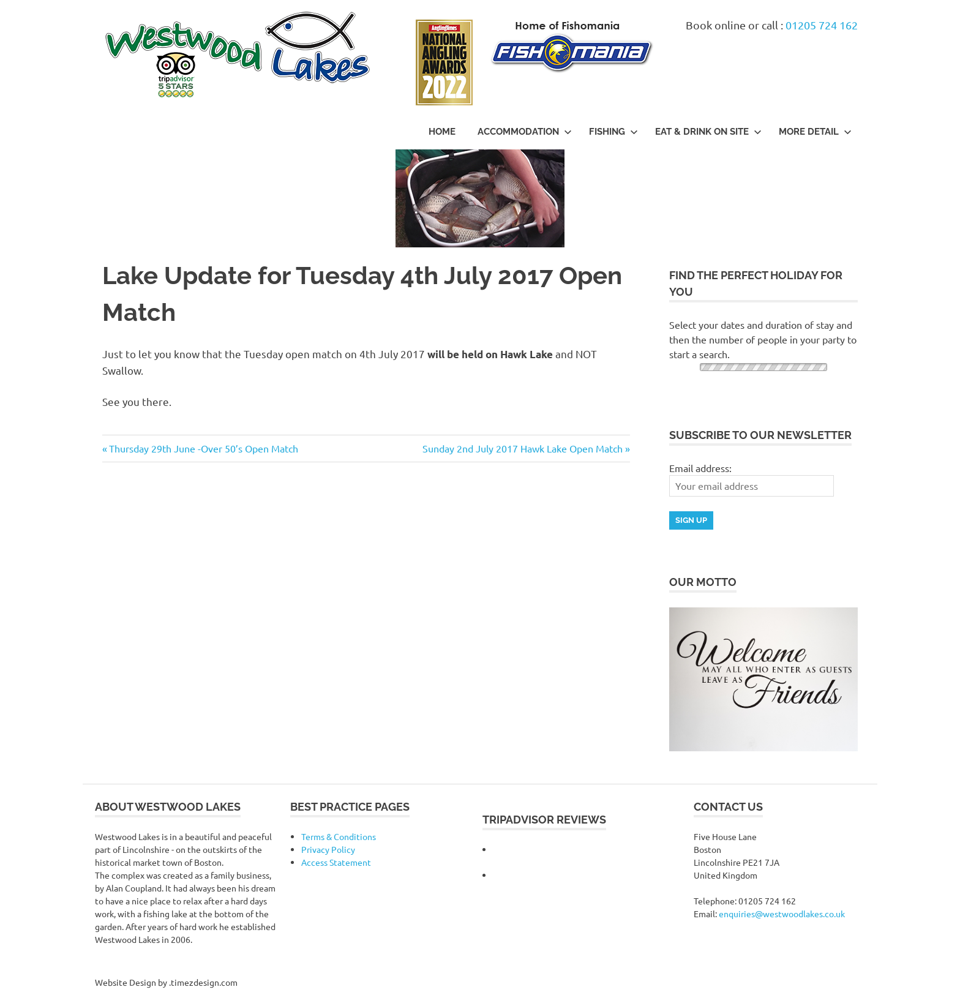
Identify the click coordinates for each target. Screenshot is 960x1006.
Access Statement (336, 862)
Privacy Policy (328, 849)
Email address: (700, 468)
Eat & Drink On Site (708, 131)
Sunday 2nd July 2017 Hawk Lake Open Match (522, 448)
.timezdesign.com (203, 982)
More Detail (815, 131)
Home (442, 131)
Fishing (613, 131)
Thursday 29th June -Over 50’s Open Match (203, 448)
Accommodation (525, 131)
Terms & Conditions (338, 836)
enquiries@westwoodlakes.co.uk (782, 913)
